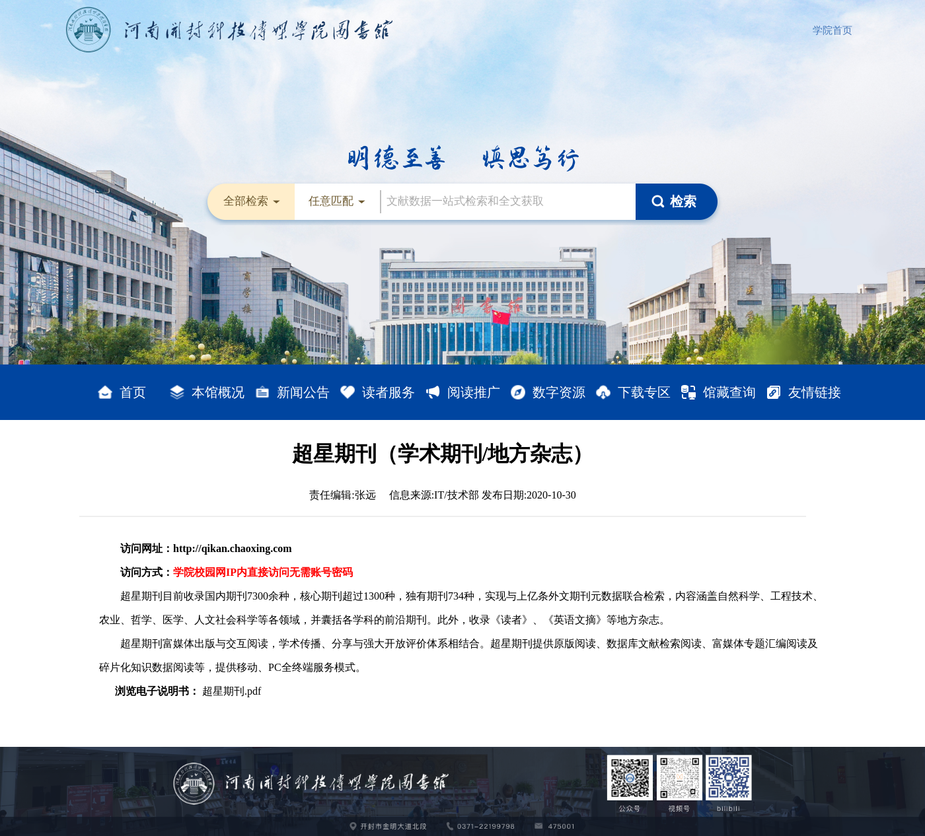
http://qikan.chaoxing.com (232, 548)
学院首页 (832, 30)
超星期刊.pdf (231, 691)
